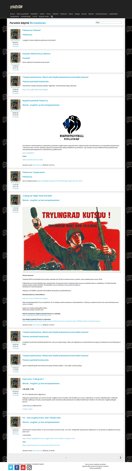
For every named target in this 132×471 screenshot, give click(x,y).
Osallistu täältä (27, 409)
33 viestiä (15, 46)
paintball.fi (98, 468)
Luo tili (34, 16)
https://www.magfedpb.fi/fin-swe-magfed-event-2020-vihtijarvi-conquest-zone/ (48, 438)
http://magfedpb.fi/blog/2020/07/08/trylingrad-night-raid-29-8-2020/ (60, 181)
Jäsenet (84, 14)
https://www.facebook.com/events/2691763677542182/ (41, 445)
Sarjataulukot (14, 16)
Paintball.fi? (34, 14)
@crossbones (15, 40)
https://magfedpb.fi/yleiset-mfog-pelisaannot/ (36, 315)
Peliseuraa (27, 34)
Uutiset (42, 14)
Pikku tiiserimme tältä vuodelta (32, 160)
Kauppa (77, 14)
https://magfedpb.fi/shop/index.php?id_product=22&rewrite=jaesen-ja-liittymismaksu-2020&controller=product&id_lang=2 (61, 321)
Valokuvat (63, 14)
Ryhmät (91, 14)
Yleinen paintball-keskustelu (35, 81)
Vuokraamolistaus (101, 14)
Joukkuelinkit (113, 14)
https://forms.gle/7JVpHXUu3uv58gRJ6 (35, 90)
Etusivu (12, 14)
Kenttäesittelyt (26, 16)
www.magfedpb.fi (28, 153)
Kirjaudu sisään (44, 16)
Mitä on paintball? (23, 14)
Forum (48, 14)
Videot (71, 14)
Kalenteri (55, 14)
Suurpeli (26, 58)
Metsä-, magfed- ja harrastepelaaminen (41, 105)
